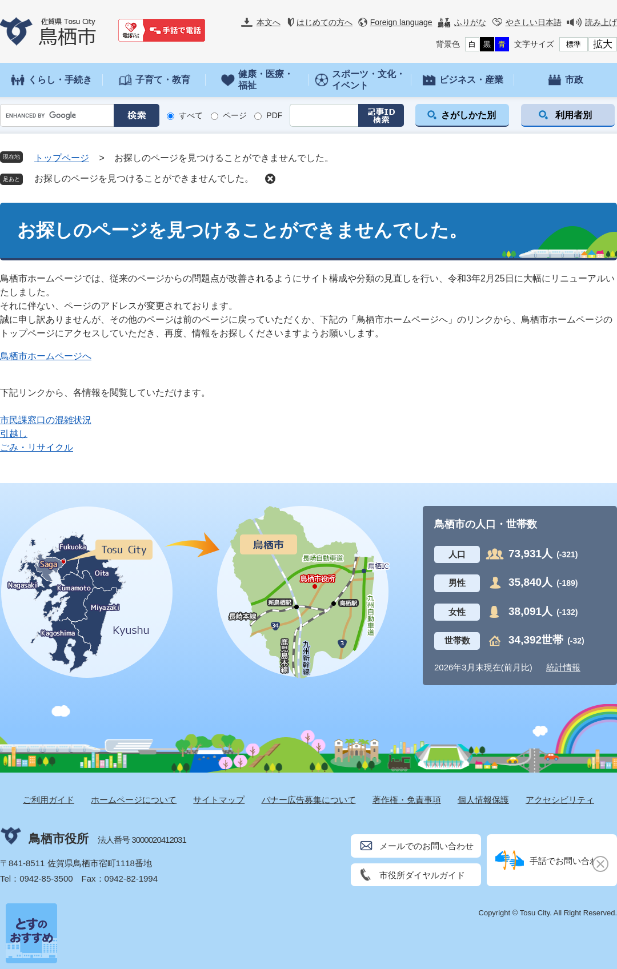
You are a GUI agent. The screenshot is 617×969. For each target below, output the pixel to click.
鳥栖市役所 (59, 838)
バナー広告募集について (309, 800)
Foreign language (401, 22)
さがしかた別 (468, 115)
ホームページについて (134, 800)
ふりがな (470, 22)
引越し (13, 434)
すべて (191, 115)
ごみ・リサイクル (36, 447)
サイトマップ (219, 800)
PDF (274, 115)
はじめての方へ (324, 22)
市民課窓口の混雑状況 (45, 420)
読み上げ (601, 22)
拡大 (602, 44)
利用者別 (573, 115)
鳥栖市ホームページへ (45, 356)
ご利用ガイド (48, 800)
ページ (235, 115)
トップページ (61, 158)
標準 (573, 44)
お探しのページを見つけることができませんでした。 (144, 178)
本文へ (269, 22)
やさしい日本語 (534, 22)
